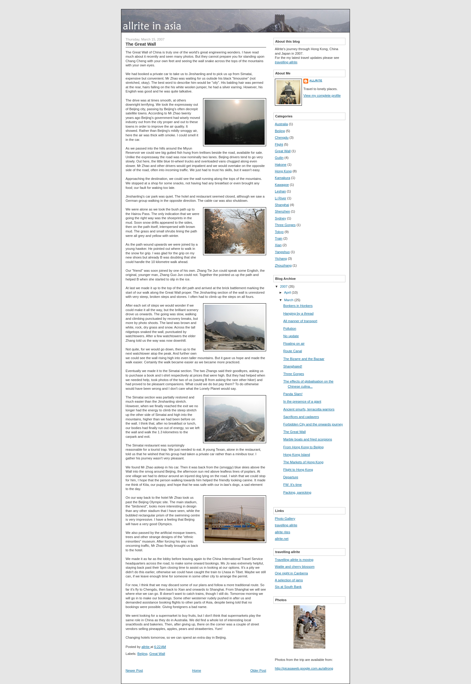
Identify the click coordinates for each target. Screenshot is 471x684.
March (289, 300)
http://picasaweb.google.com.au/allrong (304, 668)
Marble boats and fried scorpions (307, 439)
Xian (278, 245)
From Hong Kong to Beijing (303, 447)
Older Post (258, 670)
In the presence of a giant (302, 401)
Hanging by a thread (298, 313)
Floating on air (294, 343)
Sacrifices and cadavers (301, 417)
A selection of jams (289, 580)
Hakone (281, 164)
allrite (315, 80)
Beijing (142, 653)
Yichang (281, 258)
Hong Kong (283, 171)
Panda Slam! (292, 394)
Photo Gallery (285, 518)
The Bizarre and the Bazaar (303, 359)
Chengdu (281, 137)
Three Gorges (285, 225)
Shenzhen (282, 211)
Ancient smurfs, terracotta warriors (308, 409)
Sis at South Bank (288, 587)
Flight (279, 144)
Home (196, 670)
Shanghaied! (292, 366)
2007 (284, 286)
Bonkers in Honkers (298, 305)
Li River (280, 198)
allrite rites (282, 532)
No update (291, 336)
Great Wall (157, 653)
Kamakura (282, 178)
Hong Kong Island (296, 454)
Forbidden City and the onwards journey (313, 424)
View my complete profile (322, 95)
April (288, 292)
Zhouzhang (283, 265)
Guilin (279, 157)
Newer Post (134, 670)
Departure (290, 477)
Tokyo (279, 232)
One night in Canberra (291, 573)
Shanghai (282, 205)
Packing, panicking (297, 492)
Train (278, 238)
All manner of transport (300, 321)
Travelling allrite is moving (294, 559)
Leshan (280, 191)
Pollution (289, 328)
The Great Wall (294, 432)
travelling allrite (286, 62)
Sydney (280, 218)
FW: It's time (292, 484)
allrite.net (281, 538)
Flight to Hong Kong (298, 469)
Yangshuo (282, 252)
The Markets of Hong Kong (303, 462)
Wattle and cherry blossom (295, 566)
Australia (281, 124)
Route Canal (292, 351)
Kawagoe (282, 184)
